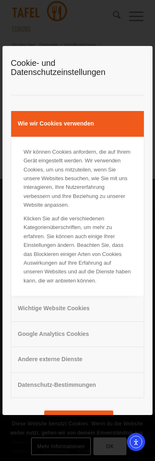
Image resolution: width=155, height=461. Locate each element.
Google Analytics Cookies (53, 334)
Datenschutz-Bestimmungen (57, 384)
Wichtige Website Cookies (54, 308)
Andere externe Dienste (50, 359)
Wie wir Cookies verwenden (56, 123)
